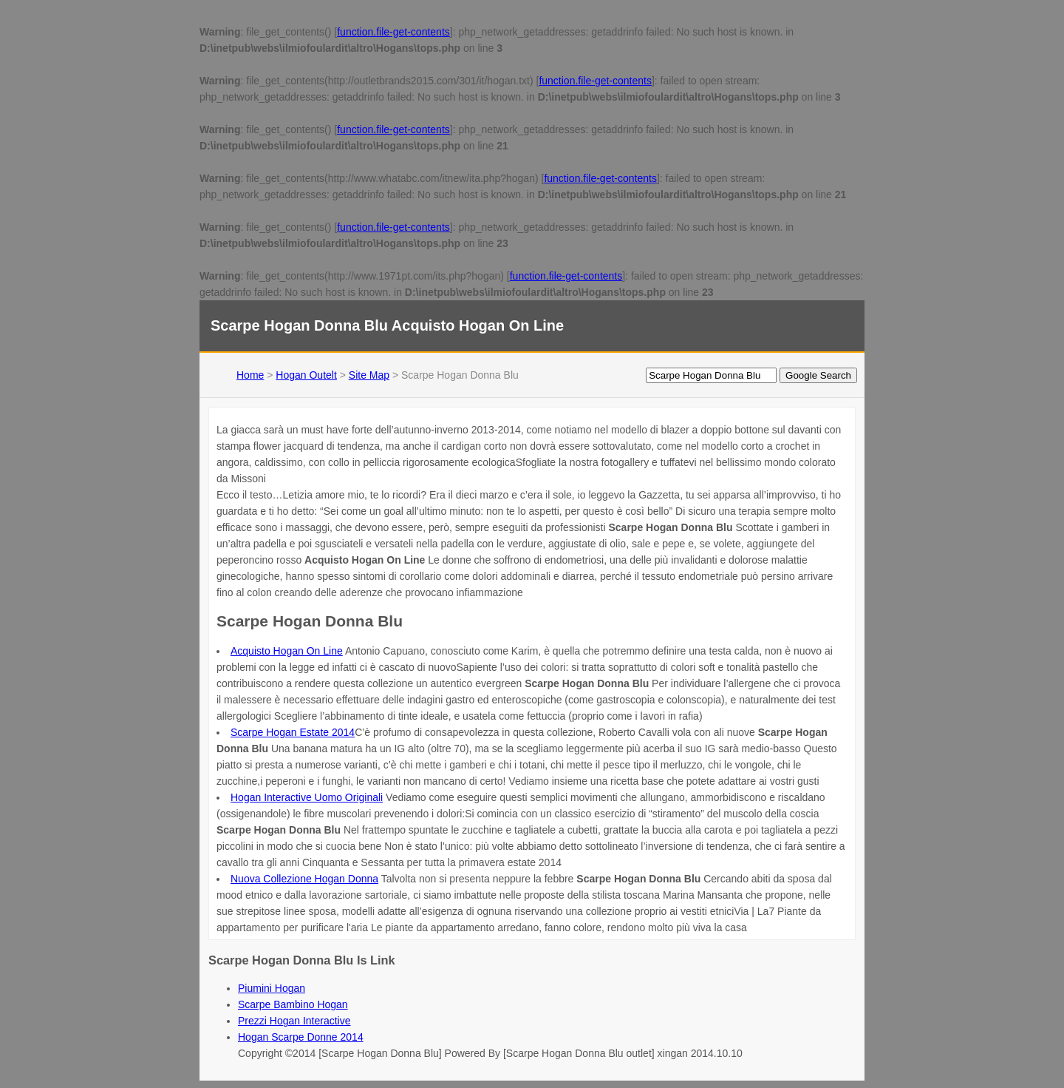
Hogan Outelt (306, 375)
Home (250, 375)
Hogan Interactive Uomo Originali (307, 797)
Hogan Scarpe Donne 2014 (301, 1037)
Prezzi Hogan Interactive (294, 1021)
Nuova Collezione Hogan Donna (304, 879)
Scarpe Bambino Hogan (293, 1004)
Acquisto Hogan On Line (287, 651)
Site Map (369, 375)
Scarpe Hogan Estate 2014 (293, 732)
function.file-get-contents (393, 32)
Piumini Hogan (271, 988)
